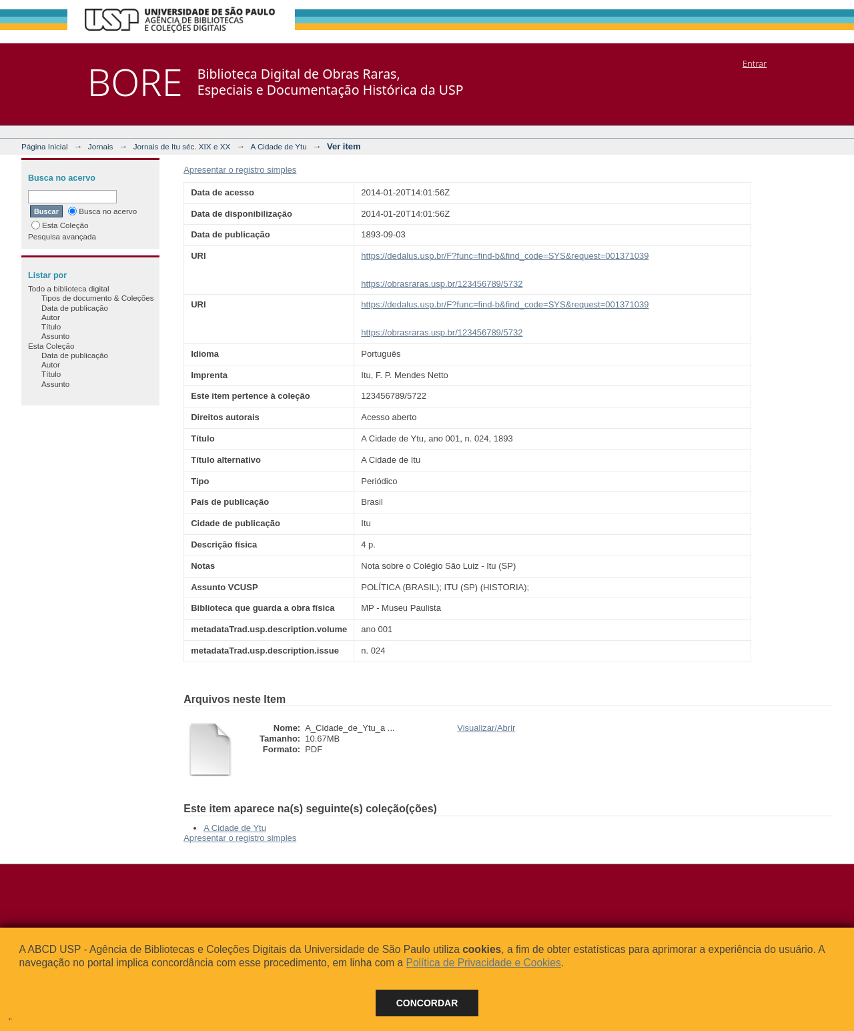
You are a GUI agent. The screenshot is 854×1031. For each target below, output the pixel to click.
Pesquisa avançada (62, 236)
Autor (50, 317)
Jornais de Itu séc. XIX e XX (182, 146)
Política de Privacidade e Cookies (483, 962)
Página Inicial (44, 146)
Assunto (55, 335)
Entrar (755, 63)
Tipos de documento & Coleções (97, 297)
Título (51, 326)
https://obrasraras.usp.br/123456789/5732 (441, 284)
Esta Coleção (60, 225)
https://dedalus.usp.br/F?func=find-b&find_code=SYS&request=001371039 (505, 256)
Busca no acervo (102, 211)
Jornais (100, 146)
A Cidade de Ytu (279, 146)
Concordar (427, 1003)
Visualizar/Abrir (486, 728)
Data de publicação (74, 307)
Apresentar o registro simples (239, 170)
